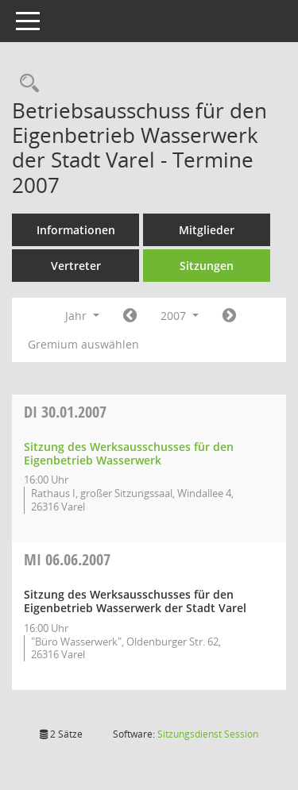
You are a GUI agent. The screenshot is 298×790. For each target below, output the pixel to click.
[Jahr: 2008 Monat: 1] (229, 316)
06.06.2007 (67, 559)
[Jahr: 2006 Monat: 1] (130, 316)
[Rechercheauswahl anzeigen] (25, 84)
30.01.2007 (65, 411)
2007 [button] (180, 315)
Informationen (76, 229)
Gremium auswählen (83, 344)
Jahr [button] (82, 315)
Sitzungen (207, 265)
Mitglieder (206, 229)
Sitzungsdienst (207, 734)
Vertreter (76, 265)
